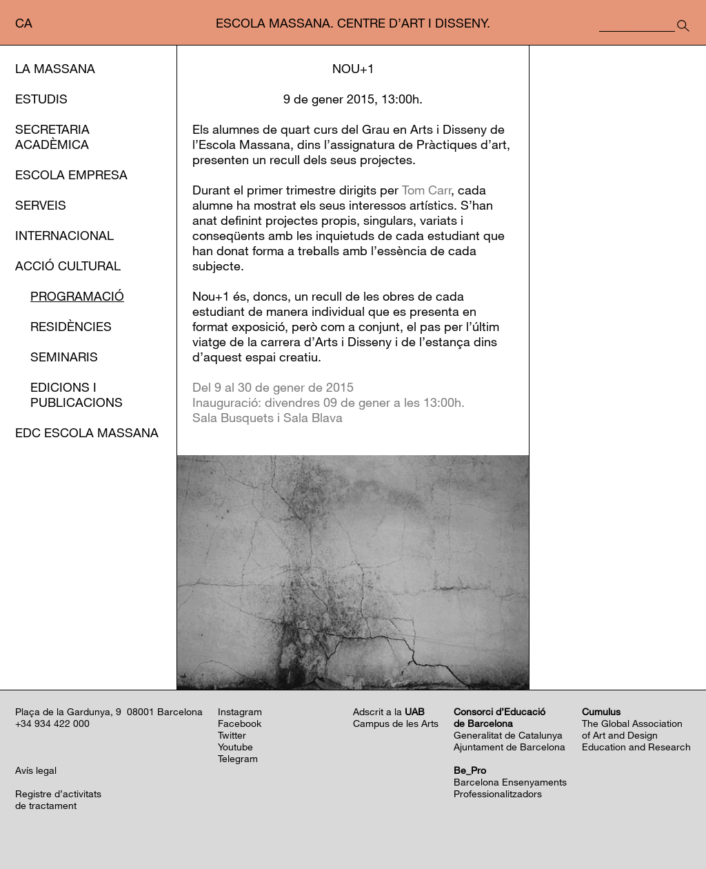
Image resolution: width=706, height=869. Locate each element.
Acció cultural (68, 265)
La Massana (55, 68)
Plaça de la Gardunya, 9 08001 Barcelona (109, 711)
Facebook (239, 723)
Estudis (41, 98)
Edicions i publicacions (76, 394)
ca (23, 22)
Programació (77, 295)
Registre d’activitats (58, 793)
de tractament (46, 805)
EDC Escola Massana (87, 432)
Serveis (40, 204)
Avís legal (36, 770)
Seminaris (64, 356)
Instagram (240, 711)
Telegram (238, 758)
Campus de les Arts (395, 723)
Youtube (235, 746)
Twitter (232, 735)
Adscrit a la (389, 711)
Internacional (64, 235)
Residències (71, 326)
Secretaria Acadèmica (52, 136)
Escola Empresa (71, 174)
